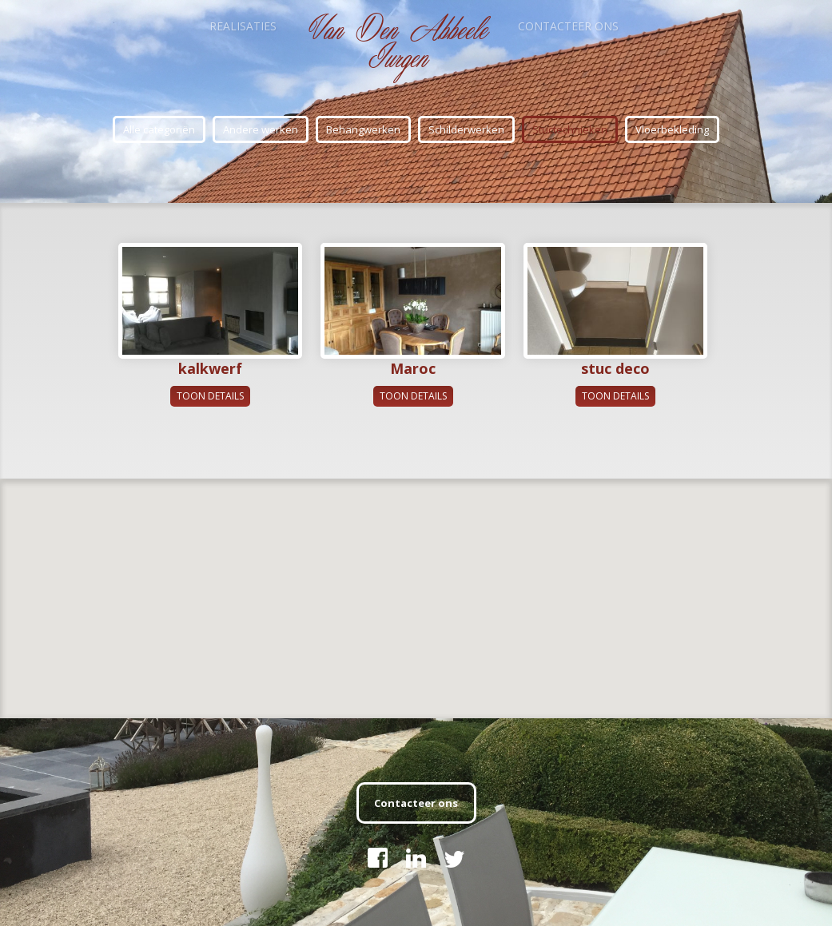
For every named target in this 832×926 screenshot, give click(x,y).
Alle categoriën (159, 129)
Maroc (413, 368)
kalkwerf (210, 368)
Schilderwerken (466, 129)
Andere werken (260, 129)
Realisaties (243, 26)
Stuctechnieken (569, 129)
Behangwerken (363, 129)
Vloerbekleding (672, 129)
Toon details (210, 396)
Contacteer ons (568, 26)
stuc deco (615, 368)
